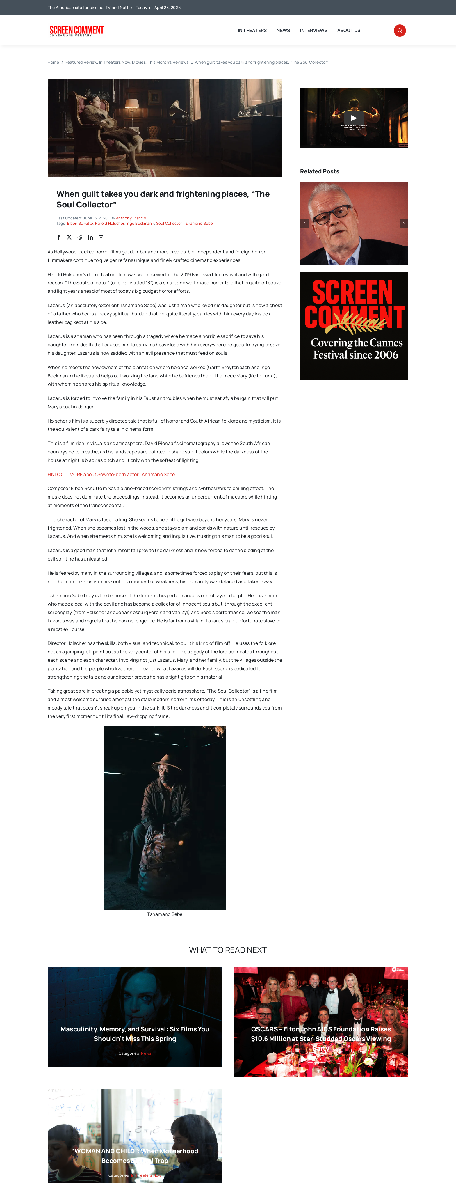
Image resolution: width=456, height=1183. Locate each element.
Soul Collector (169, 223)
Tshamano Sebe (198, 223)
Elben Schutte (80, 223)
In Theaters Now (146, 1175)
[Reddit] (79, 237)
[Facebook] (59, 237)
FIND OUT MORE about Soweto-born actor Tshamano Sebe (111, 474)
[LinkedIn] (90, 237)
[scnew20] (77, 25)
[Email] (101, 237)
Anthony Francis (131, 218)
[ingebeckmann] (165, 81)
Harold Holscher (109, 223)
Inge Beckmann (140, 223)
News (146, 1053)
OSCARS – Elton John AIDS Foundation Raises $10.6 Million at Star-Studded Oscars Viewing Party (321, 1039)
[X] (69, 237)
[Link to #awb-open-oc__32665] (400, 30)
